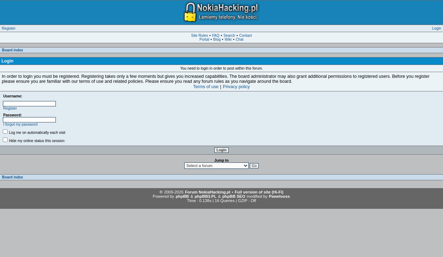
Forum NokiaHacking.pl (207, 192)
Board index (12, 50)
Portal (204, 39)
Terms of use (206, 86)
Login (436, 28)
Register (8, 28)
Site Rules (199, 35)
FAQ (215, 35)
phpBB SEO (233, 196)
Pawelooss (279, 196)
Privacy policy (236, 86)
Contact (245, 35)
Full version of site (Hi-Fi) (259, 192)
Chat (240, 39)
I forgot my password (20, 124)
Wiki (228, 39)
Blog (217, 39)
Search (229, 35)
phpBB (182, 196)
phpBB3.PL (205, 196)
